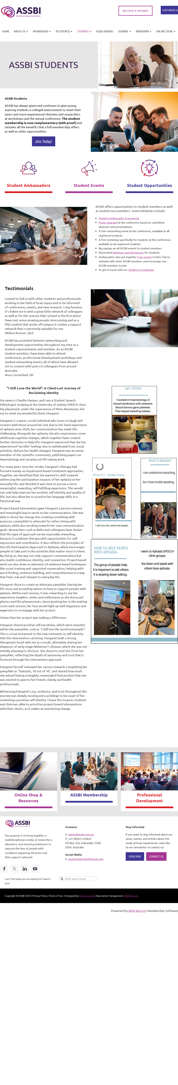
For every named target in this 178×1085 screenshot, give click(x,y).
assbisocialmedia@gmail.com (85, 859)
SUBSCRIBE (135, 856)
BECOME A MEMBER (135, 10)
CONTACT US (156, 856)
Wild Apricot (137, 910)
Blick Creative (86, 895)
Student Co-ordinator (141, 269)
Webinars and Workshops (128, 252)
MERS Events (131, 895)
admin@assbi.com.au (81, 834)
